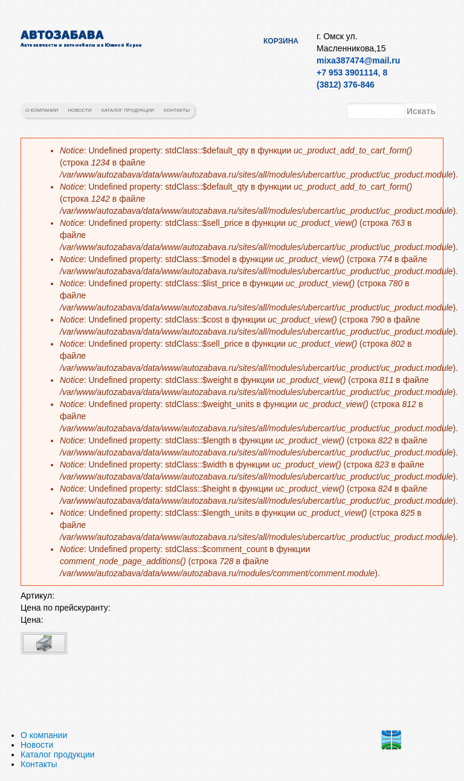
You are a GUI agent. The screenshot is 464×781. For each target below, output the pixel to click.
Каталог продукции (128, 110)
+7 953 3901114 (347, 72)
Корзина (280, 41)
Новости (79, 110)
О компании (41, 110)
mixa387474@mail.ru (358, 60)
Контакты (177, 110)
